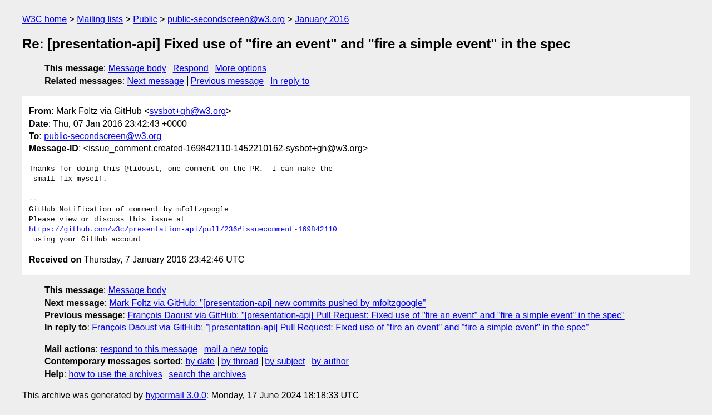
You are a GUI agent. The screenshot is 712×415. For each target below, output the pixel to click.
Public (145, 19)
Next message (155, 81)
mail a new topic (236, 349)
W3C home (44, 19)
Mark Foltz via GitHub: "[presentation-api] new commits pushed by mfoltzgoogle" (268, 303)
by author (330, 361)
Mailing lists (100, 19)
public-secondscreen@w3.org (226, 19)
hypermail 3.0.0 (175, 395)
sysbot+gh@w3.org (188, 111)
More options (241, 68)
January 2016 (322, 19)
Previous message (227, 81)
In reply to (289, 81)
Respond (191, 68)
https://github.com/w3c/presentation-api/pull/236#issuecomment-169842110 (183, 230)
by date (199, 361)
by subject (285, 361)
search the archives (207, 374)
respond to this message (148, 349)
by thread (240, 361)
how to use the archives (115, 374)
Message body (137, 68)
